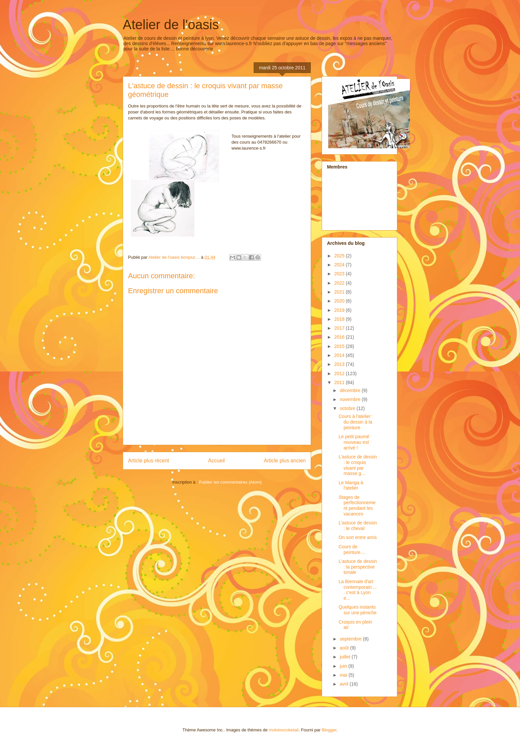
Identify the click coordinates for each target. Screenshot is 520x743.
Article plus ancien (285, 460)
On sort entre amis (358, 537)
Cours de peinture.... (352, 549)
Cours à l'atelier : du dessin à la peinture (356, 422)
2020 (340, 301)
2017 (340, 328)
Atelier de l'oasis (171, 24)
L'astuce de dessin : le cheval (358, 525)
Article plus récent (148, 460)
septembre (351, 639)
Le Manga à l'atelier (351, 485)
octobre (348, 408)
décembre (350, 390)
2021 (340, 292)
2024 (340, 264)
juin (344, 666)
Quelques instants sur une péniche (358, 609)
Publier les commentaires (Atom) (230, 482)
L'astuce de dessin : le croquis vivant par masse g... (358, 465)
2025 (340, 255)
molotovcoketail (284, 729)
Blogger (329, 729)
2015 (340, 346)
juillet (346, 656)
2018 (340, 319)
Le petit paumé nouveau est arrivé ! (354, 442)
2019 (340, 310)
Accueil (216, 460)
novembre (350, 399)
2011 (340, 382)
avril (345, 684)
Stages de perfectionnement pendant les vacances (357, 505)
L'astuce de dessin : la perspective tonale (358, 567)
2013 (340, 364)
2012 (340, 373)
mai (344, 675)
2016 (340, 337)
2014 (340, 355)
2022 (340, 283)
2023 (340, 273)
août (345, 647)
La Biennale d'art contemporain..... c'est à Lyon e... (358, 590)
